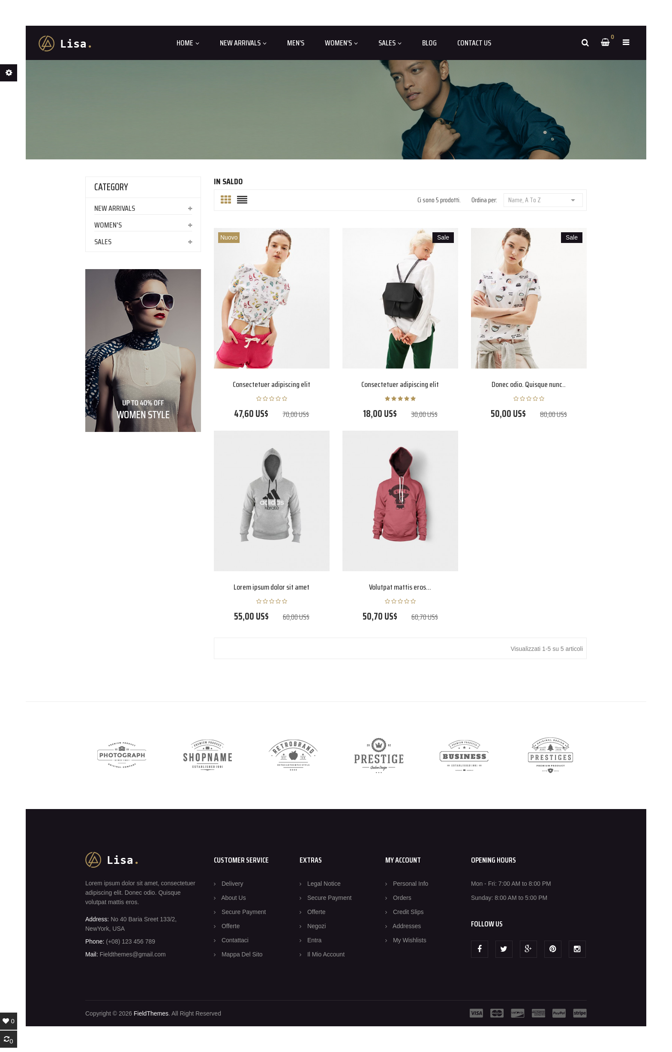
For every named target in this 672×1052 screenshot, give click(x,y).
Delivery (232, 883)
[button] (626, 42)
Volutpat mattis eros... (400, 587)
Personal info (411, 883)
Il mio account (326, 954)
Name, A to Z (543, 199)
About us (233, 897)
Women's (108, 225)
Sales (102, 242)
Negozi (316, 926)
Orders (402, 897)
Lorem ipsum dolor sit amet (271, 587)
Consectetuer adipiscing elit (271, 384)
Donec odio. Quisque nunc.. (529, 384)
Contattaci (235, 940)
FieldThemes (151, 1013)
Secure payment (244, 911)
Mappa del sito (242, 954)
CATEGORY (111, 187)
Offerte (231, 926)
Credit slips (408, 911)
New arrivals (114, 208)
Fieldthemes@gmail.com (132, 954)
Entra (314, 940)
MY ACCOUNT (403, 860)
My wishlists (409, 940)
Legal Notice (324, 883)
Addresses (407, 926)
